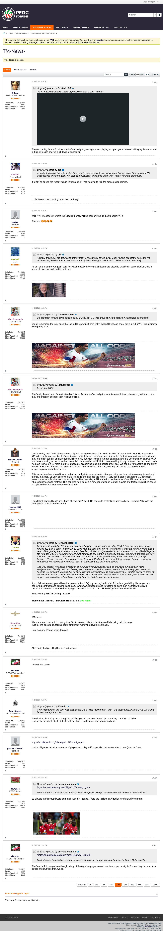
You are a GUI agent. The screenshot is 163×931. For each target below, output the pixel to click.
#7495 (154, 613)
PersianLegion (15, 460)
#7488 (154, 211)
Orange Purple (11, 918)
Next (155, 885)
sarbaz (15, 222)
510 (125, 885)
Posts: (7, 105)
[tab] (7, 70)
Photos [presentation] (33, 70)
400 (96, 885)
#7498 (154, 738)
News (5, 27)
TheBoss (15, 671)
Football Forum (42, 27)
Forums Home (20, 27)
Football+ (62, 27)
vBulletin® (148, 927)
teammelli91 (15, 507)
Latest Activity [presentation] (19, 70)
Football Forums (21, 33)
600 (139, 885)
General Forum (81, 27)
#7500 (154, 846)
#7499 (154, 778)
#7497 (154, 701)
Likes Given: (10, 109)
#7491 (154, 379)
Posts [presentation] (7, 70)
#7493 (154, 497)
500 (118, 885)
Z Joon (15, 93)
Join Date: (9, 103)
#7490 (154, 309)
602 (147, 885)
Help (123, 917)
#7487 (154, 164)
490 (111, 885)
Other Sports (101, 27)
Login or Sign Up (150, 2)
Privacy (145, 917)
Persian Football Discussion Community (43, 33)
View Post (73, 88)
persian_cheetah (15, 748)
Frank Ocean (15, 711)
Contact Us (120, 27)
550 (132, 885)
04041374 (15, 789)
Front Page (113, 917)
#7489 (154, 249)
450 (103, 885)
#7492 (154, 449)
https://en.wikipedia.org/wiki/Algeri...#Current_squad (58, 742)
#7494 (154, 537)
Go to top (156, 917)
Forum (10, 33)
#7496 (154, 660)
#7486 (154, 82)
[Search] (142, 15)
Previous (82, 885)
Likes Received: (11, 107)
